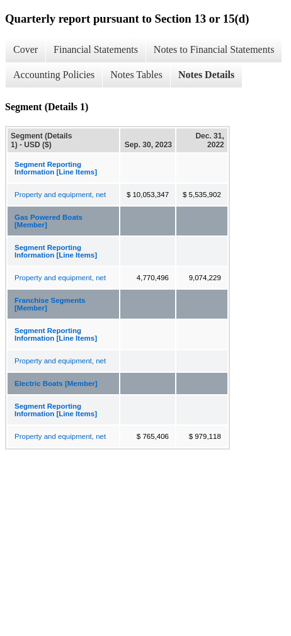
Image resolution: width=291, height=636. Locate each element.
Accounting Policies (53, 74)
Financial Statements (96, 49)
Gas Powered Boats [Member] (48, 221)
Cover (25, 49)
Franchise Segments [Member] (49, 304)
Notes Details (206, 74)
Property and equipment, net (60, 194)
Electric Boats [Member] (56, 383)
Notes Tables (136, 74)
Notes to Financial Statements (214, 49)
